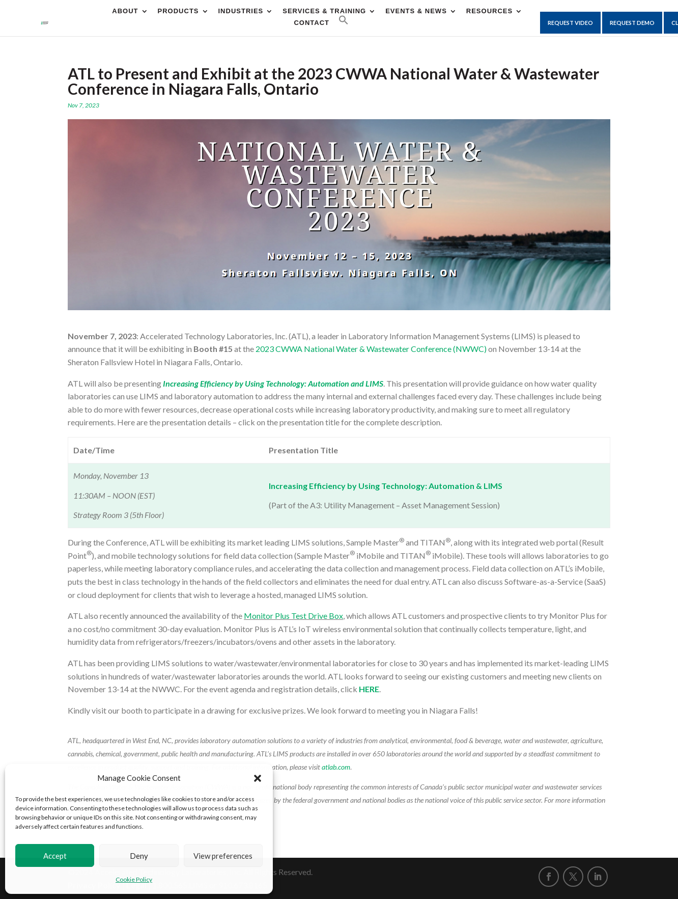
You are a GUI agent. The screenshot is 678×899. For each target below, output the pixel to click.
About (125, 11)
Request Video (570, 22)
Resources (489, 11)
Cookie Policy (134, 879)
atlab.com (336, 766)
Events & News (416, 11)
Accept (55, 855)
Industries (241, 11)
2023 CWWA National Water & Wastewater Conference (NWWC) (371, 348)
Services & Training (324, 11)
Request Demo (632, 22)
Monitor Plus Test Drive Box (293, 615)
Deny (139, 855)
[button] (257, 778)
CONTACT (311, 22)
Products (178, 11)
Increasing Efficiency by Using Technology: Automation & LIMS (385, 486)
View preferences (222, 855)
